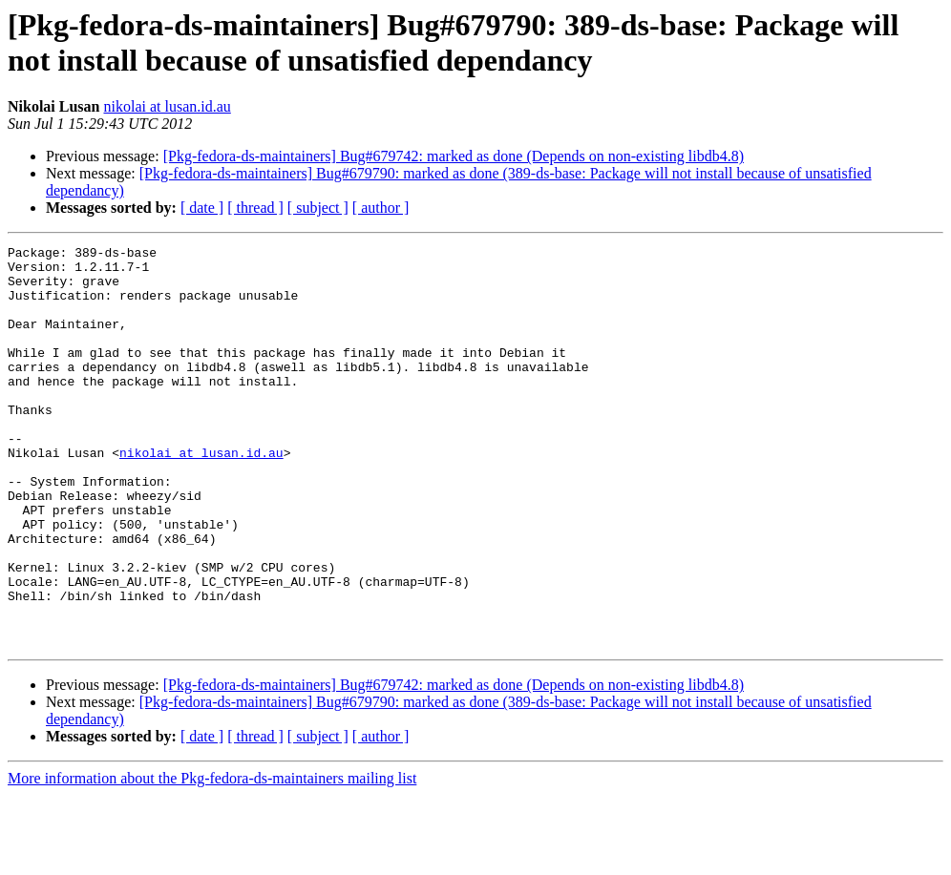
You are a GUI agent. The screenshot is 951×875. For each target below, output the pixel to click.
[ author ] (381, 207)
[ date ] (201, 207)
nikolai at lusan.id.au (166, 106)
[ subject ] (318, 207)
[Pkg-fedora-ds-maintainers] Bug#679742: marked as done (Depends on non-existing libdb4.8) (453, 156)
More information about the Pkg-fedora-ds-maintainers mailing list (212, 858)
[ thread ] (255, 207)
